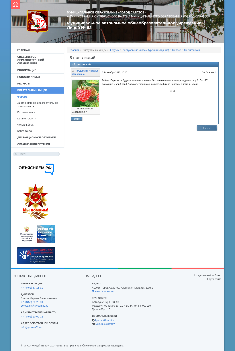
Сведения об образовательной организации (30, 60)
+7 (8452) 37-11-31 (32, 287)
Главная (23, 50)
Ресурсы (23, 83)
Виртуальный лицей (32, 90)
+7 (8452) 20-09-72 (32, 316)
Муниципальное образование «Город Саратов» (106, 12)
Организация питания (33, 144)
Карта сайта (24, 130)
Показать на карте (103, 291)
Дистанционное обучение (36, 137)
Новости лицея (28, 76)
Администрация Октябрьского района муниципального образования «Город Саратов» (138, 16)
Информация (26, 70)
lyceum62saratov (105, 320)
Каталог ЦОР (25, 118)
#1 (216, 72)
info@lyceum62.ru (31, 327)
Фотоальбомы (25, 124)
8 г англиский (192, 50)
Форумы (22, 96)
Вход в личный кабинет (207, 275)
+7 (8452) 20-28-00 (32, 302)
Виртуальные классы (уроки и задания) (145, 50)
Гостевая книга (26, 112)
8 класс (176, 50)
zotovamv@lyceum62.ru (34, 305)
